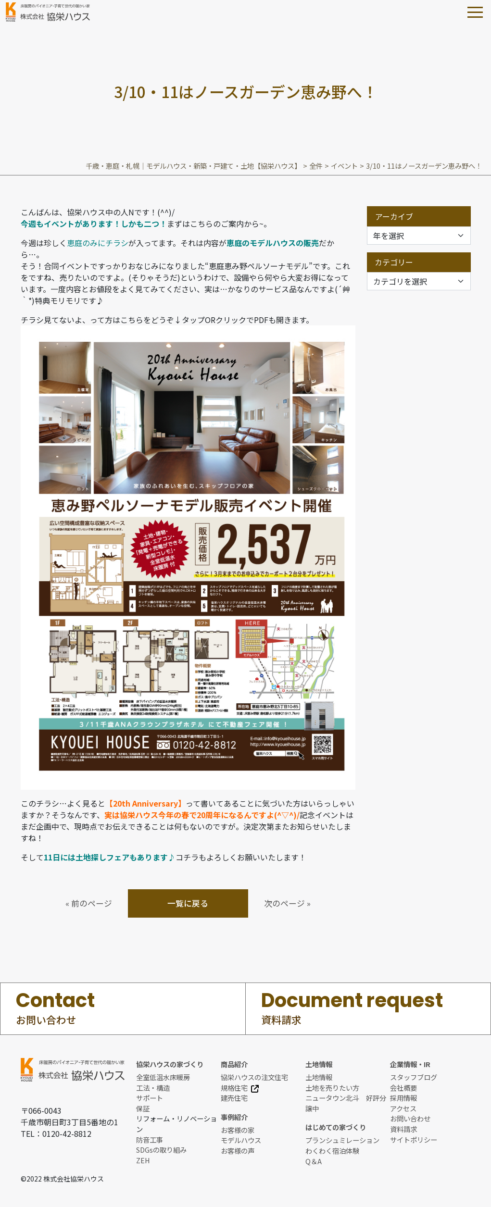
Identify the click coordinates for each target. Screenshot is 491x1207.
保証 (143, 1108)
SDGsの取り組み (161, 1150)
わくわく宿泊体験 (332, 1150)
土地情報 (318, 1077)
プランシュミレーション (342, 1140)
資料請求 (403, 1129)
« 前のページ (88, 903)
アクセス (403, 1108)
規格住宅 (240, 1088)
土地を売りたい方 (332, 1088)
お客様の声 (237, 1150)
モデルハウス (241, 1140)
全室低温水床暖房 (163, 1077)
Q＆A (313, 1161)
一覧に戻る (187, 903)
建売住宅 (234, 1098)
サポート (149, 1098)
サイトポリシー (413, 1139)
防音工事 (149, 1139)
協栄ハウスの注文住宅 (254, 1077)
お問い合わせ (410, 1118)
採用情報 (403, 1098)
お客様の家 (237, 1130)
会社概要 (403, 1088)
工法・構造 (153, 1088)
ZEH (143, 1160)
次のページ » (287, 903)
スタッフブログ (413, 1077)
